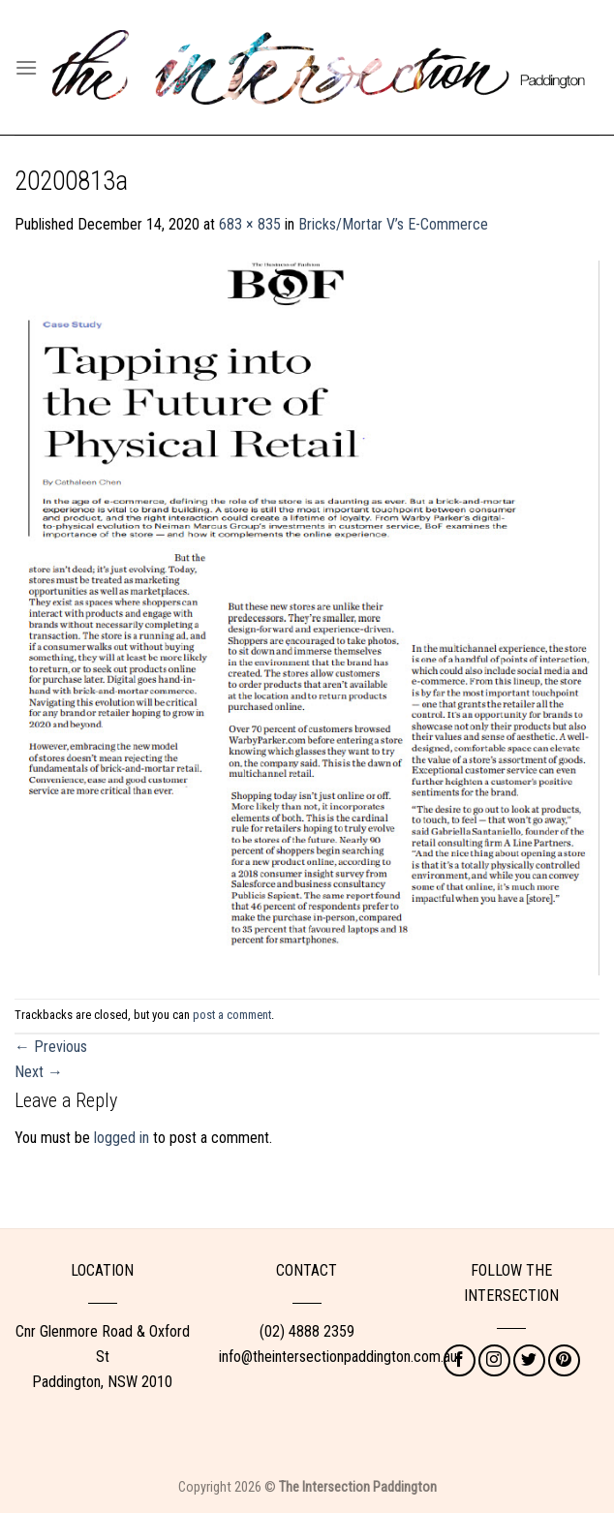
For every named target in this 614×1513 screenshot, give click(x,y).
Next (39, 1072)
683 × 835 (250, 224)
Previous (51, 1046)
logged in (121, 1137)
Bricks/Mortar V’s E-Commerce (393, 224)
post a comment (232, 1014)
